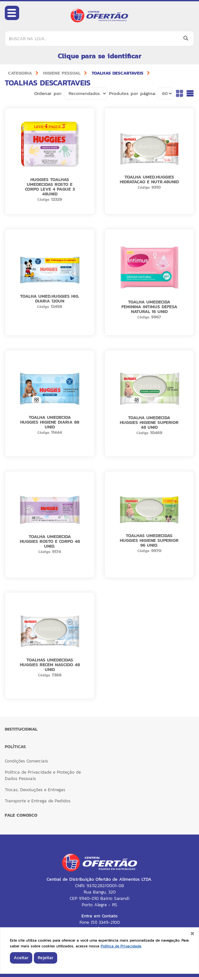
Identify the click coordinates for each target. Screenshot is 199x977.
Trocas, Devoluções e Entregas (35, 789)
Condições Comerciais (26, 761)
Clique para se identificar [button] (100, 56)
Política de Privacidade (121, 946)
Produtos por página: (132, 93)
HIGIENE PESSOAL (61, 73)
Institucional (21, 729)
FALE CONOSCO (21, 815)
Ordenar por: (48, 93)
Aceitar (21, 957)
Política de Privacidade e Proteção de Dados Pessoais (43, 775)
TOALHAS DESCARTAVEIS (117, 73)
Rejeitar (45, 957)
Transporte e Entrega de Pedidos (37, 801)
